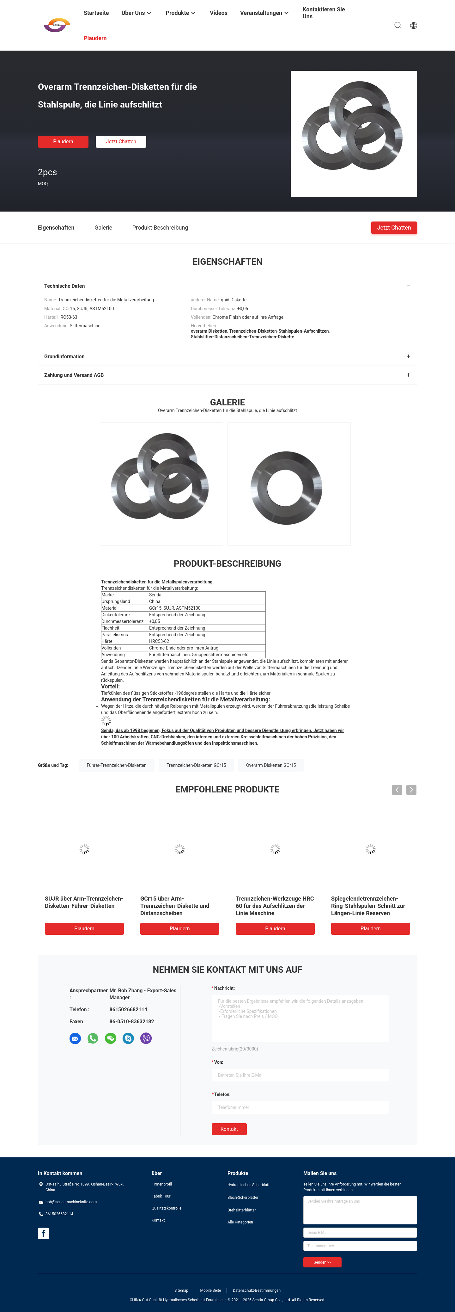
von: (218, 1062)
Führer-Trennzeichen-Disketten (117, 765)
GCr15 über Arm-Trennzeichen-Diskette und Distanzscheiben (174, 905)
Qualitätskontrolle (166, 1208)
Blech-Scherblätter (243, 1197)
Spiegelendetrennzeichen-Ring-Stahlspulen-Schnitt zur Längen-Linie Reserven (368, 905)
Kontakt (229, 1129)
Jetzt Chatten (121, 142)
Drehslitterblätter (242, 1210)
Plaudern (63, 142)
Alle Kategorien (240, 1222)
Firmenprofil (162, 1184)
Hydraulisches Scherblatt (249, 1185)
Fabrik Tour (161, 1196)
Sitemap (181, 1290)
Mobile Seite (210, 1290)
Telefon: (222, 1094)
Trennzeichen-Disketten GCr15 (196, 765)
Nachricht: (224, 988)
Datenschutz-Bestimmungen (257, 1290)
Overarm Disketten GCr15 (271, 765)
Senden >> (322, 1262)
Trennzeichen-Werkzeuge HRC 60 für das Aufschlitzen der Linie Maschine (275, 905)
